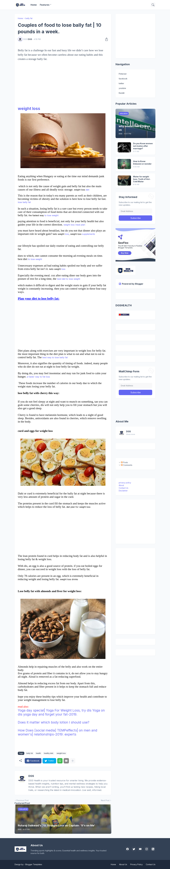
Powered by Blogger (131, 283)
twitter (121, 83)
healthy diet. (49, 753)
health (38, 753)
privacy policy (125, 482)
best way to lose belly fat (55, 357)
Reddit (121, 93)
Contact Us (123, 488)
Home (34, 4)
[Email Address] (135, 211)
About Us (123, 864)
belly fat (28, 18)
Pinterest (122, 74)
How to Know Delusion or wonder (142, 162)
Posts (124, 462)
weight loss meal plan (74, 224)
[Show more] (72, 760)
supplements (88, 234)
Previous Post (22, 800)
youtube (122, 88)
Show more (130, 434)
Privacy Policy (136, 864)
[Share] (105, 39)
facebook (123, 78)
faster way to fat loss (39, 376)
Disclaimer (123, 490)
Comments (126, 465)
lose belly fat (24, 202)
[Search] (153, 4)
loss (66, 234)
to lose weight (51, 215)
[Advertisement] (63, 87)
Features (44, 4)
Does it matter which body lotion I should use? (53, 722)
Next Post (105, 800)
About (121, 485)
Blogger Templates (33, 864)
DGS (128, 431)
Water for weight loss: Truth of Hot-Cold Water (141, 179)
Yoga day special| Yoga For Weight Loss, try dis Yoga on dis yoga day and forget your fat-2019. (61, 712)
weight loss (29, 108)
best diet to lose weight (68, 279)
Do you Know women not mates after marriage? (143, 146)
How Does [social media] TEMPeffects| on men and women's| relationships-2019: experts (57, 732)
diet (87, 189)
